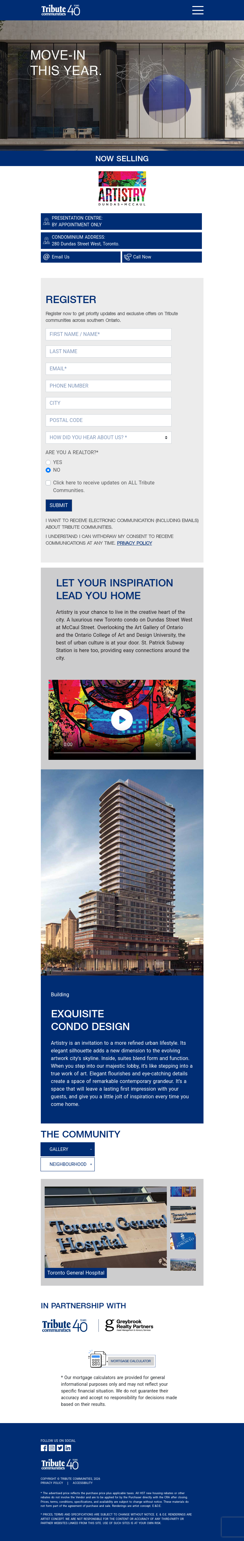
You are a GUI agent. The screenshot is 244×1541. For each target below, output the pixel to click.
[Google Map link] (122, 240)
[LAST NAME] (109, 351)
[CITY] (109, 403)
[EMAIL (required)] (109, 369)
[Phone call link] (162, 257)
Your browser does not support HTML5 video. (122, 720)
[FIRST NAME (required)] (109, 334)
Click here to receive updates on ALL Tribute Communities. (104, 486)
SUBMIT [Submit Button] (59, 505)
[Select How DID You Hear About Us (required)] (109, 438)
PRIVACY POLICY (134, 544)
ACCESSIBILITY (82, 1483)
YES (57, 462)
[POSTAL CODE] (109, 420)
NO (56, 470)
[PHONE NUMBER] (109, 386)
